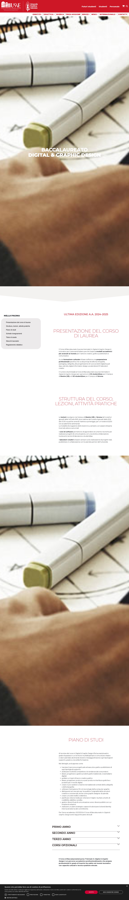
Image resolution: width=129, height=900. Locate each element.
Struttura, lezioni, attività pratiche (18, 326)
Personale (114, 6)
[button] (86, 826)
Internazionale (107, 14)
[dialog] (64, 892)
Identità (37, 14)
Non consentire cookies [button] (111, 892)
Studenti (103, 6)
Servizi (85, 14)
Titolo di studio (11, 337)
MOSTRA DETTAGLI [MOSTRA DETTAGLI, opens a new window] (24, 891)
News (94, 14)
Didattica (48, 14)
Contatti (122, 14)
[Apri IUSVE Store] (123, 6)
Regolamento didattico (14, 345)
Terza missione (72, 14)
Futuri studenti (89, 6)
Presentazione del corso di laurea (18, 322)
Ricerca (60, 14)
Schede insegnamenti (14, 334)
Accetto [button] (91, 892)
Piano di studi (11, 330)
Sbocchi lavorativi (12, 341)
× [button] (127, 886)
